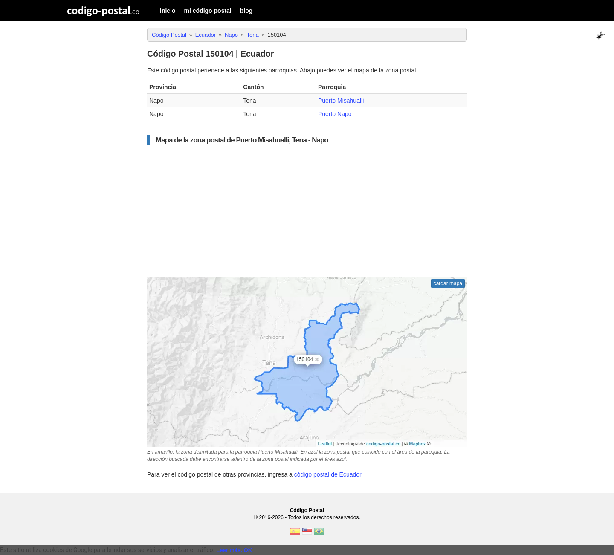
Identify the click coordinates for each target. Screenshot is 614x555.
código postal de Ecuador (328, 474)
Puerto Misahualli (341, 100)
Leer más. (229, 550)
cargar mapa (448, 283)
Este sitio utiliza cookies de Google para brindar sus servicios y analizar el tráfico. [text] (107, 549)
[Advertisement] (307, 211)
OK (248, 550)
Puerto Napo (335, 113)
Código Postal (307, 510)
